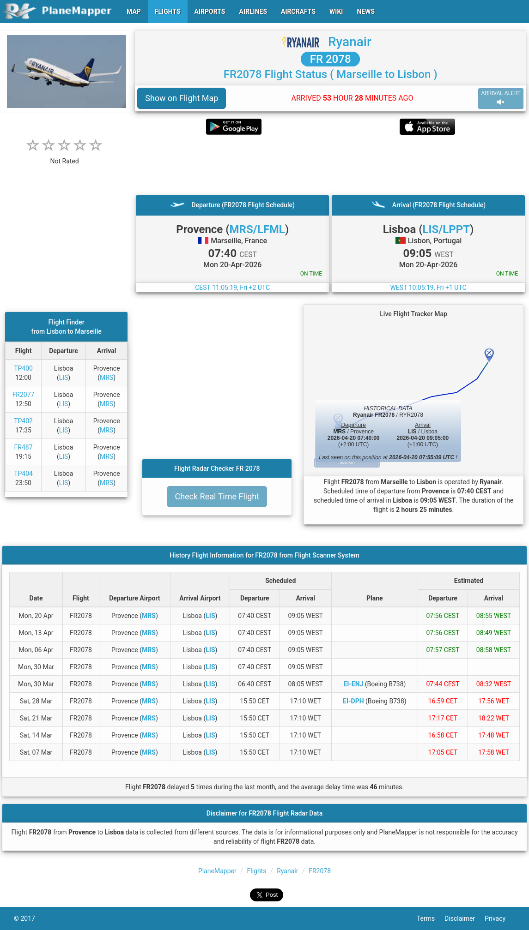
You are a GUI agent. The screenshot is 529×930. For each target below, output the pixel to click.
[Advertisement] (330, 165)
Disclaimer (464, 918)
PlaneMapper (217, 871)
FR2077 (23, 394)
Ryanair (349, 41)
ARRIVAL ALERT (501, 98)
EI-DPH (353, 701)
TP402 (23, 421)
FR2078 (320, 871)
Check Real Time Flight (217, 496)
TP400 (23, 368)
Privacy (500, 918)
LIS (63, 377)
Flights (256, 871)
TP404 (23, 473)
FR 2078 (330, 59)
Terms (430, 918)
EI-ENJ (353, 684)
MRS (106, 377)
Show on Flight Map (181, 98)
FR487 (23, 447)
